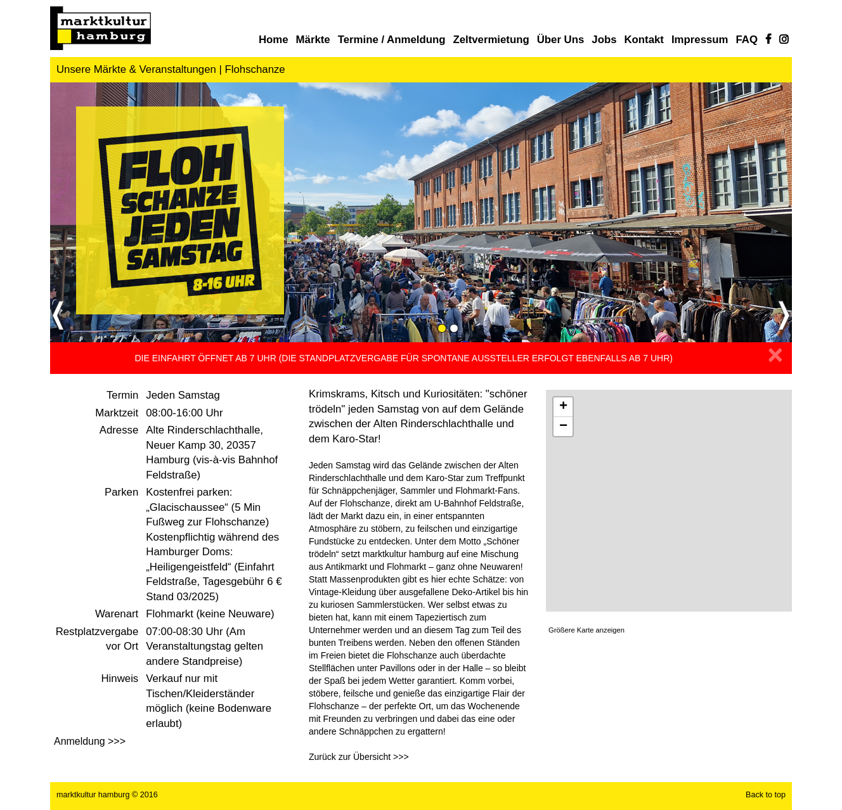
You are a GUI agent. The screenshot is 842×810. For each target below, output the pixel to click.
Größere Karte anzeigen (586, 630)
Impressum (700, 40)
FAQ (747, 40)
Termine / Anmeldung (392, 40)
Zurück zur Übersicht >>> (359, 757)
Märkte (313, 40)
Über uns (561, 40)
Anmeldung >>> (90, 741)
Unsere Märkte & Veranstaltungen (136, 69)
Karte (669, 501)
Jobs (604, 40)
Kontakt (643, 40)
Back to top (766, 794)
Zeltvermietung (491, 40)
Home (273, 40)
